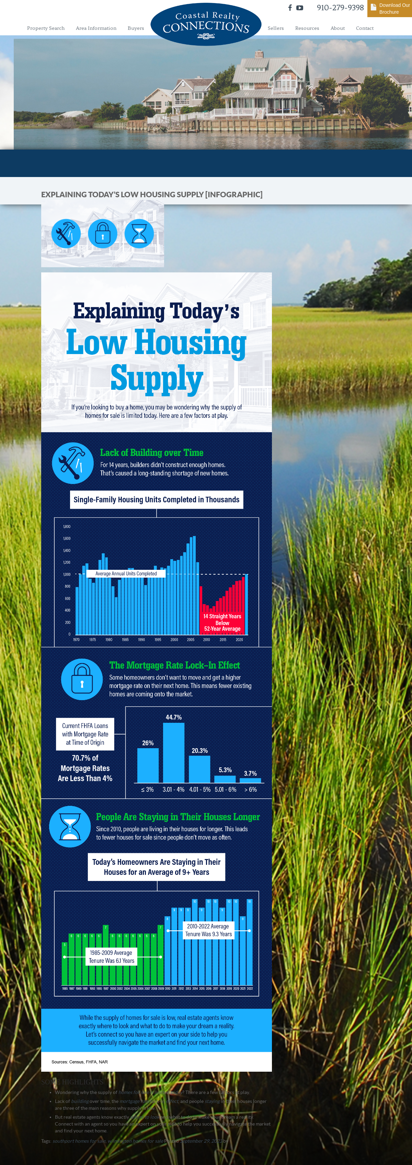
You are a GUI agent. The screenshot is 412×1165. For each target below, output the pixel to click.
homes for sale (133, 1092)
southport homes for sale (79, 1141)
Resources (307, 28)
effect (172, 1101)
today (176, 1092)
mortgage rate (134, 1101)
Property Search (46, 28)
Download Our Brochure (394, 8)
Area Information (96, 28)
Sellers (276, 28)
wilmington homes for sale (135, 1141)
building (80, 1101)
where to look (144, 1117)
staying (212, 1101)
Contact (365, 28)
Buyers (136, 28)
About (338, 28)
